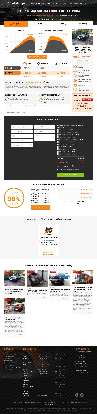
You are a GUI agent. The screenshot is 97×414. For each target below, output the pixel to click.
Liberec (25, 369)
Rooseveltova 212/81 (43, 365)
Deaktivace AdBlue (48, 256)
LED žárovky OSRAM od (68, 154)
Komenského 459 (42, 395)
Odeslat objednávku (70, 174)
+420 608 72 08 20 (60, 367)
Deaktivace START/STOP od (69, 135)
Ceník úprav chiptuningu (10, 354)
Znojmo (25, 378)
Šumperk (25, 384)
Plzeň (25, 382)
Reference (56, 3)
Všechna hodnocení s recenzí (77, 202)
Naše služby (64, 3)
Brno (24, 356)
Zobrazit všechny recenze (82, 60)
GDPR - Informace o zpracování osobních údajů (12, 368)
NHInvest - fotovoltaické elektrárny (37, 408)
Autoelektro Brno (54, 410)
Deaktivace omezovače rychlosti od (71, 139)
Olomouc (26, 365)
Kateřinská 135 (42, 369)
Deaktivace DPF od (67, 152)
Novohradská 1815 (43, 371)
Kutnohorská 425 (42, 354)
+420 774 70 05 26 (59, 358)
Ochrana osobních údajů (10, 363)
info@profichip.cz (81, 357)
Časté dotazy (7, 358)
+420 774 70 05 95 (60, 376)
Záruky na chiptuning (9, 356)
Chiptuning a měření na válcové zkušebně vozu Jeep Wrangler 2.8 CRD (82, 289)
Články (76, 3)
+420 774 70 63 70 (59, 354)
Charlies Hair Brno (21, 408)
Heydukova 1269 (42, 373)
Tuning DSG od (66, 147)
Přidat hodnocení (40, 207)
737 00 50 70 (79, 355)
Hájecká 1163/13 (42, 356)
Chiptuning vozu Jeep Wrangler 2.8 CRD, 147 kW (60, 290)
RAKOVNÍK (26, 395)
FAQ (71, 3)
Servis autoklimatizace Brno (69, 410)
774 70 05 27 (85, 372)
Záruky (48, 3)
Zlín (24, 367)
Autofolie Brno (10, 408)
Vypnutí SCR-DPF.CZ (73, 408)
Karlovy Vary (27, 389)
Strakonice (26, 373)
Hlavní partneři (8, 360)
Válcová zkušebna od (67, 130)
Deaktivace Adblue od (67, 149)
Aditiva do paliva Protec (67, 144)
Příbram (25, 391)
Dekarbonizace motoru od (68, 132)
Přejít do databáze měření (37, 57)
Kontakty (83, 3)
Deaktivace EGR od (67, 137)
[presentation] (45, 144)
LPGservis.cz (23, 410)
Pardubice (26, 380)
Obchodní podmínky (9, 365)
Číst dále (20, 295)
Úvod (32, 3)
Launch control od (66, 142)
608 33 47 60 (82, 363)
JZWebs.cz (50, 404)
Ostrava (25, 358)
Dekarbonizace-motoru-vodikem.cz (38, 410)
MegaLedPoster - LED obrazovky (58, 408)
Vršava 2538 (41, 367)
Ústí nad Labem (28, 387)
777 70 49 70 (83, 367)
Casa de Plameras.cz (84, 408)
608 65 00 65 (81, 365)
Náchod (25, 393)
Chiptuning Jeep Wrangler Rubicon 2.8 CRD (13, 319)
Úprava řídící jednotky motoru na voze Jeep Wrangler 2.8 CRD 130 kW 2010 (14, 291)
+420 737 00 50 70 (59, 356)
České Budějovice (28, 371)
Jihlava (25, 376)
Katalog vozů (40, 3)
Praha (25, 354)
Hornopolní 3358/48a (43, 358)
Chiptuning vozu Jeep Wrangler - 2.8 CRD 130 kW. (37, 291)
